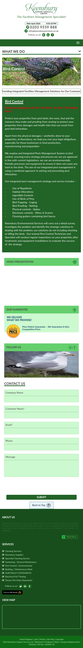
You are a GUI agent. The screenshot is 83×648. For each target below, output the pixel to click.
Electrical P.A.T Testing (15, 576)
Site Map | (51, 639)
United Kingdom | (26, 639)
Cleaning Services (13, 551)
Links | (36, 639)
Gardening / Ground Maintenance (20, 562)
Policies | (43, 639)
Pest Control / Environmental (18, 565)
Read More (69, 537)
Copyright (60, 639)
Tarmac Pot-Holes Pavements (18, 580)
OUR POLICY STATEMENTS (18, 573)
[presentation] (27, 485)
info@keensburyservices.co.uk (43, 31)
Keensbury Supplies (14, 554)
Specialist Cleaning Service (17, 558)
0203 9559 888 (43, 27)
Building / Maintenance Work (18, 569)
